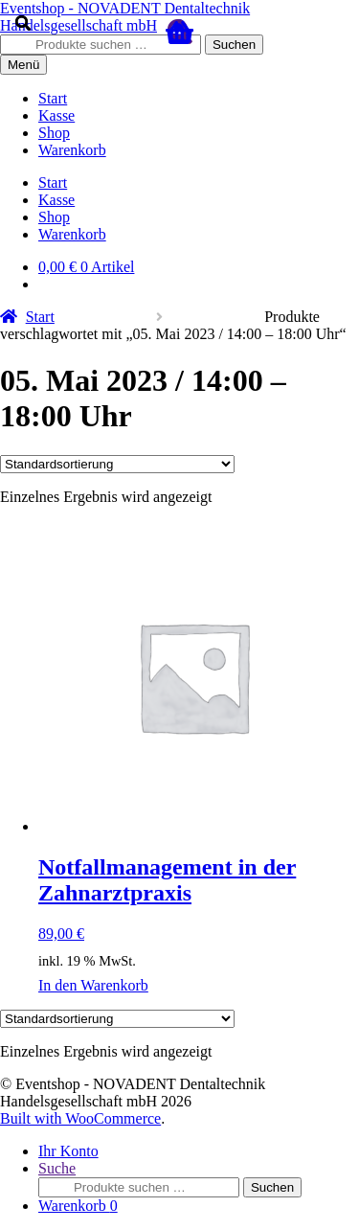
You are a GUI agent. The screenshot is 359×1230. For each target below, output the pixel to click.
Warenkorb (78, 1205)
